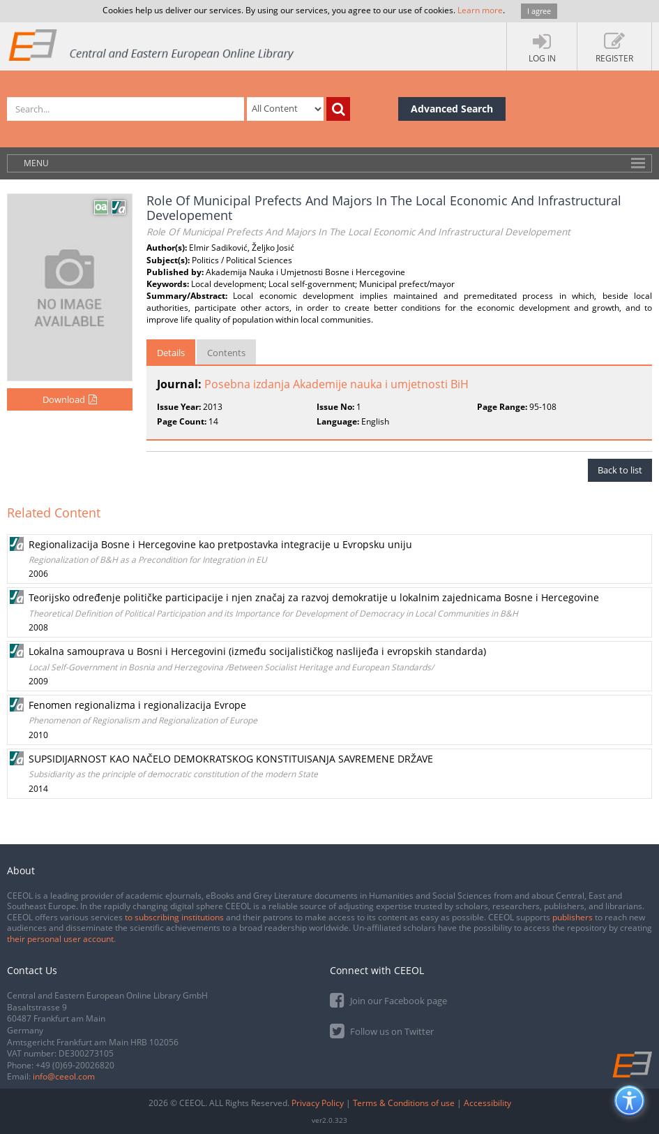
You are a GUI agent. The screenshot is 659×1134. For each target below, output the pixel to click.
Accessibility (487, 1103)
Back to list (620, 470)
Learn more (480, 10)
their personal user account (60, 939)
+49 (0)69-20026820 (75, 1065)
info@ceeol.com (64, 1076)
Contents (226, 352)
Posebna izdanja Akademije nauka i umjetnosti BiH (336, 384)
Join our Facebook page (388, 999)
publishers (572, 917)
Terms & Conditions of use (404, 1103)
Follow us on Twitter (382, 1030)
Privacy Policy (317, 1103)
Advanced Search (452, 108)
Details (171, 352)
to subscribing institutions (174, 917)
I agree (539, 11)
